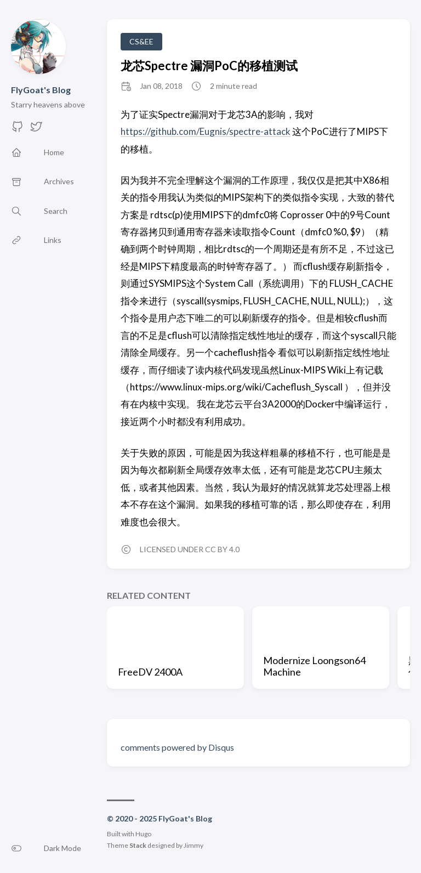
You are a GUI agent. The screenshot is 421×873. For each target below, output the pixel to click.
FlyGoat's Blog (41, 89)
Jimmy (193, 845)
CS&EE (141, 41)
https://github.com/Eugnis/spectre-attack (206, 131)
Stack (137, 845)
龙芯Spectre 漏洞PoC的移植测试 (209, 65)
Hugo (143, 834)
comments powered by (177, 747)
